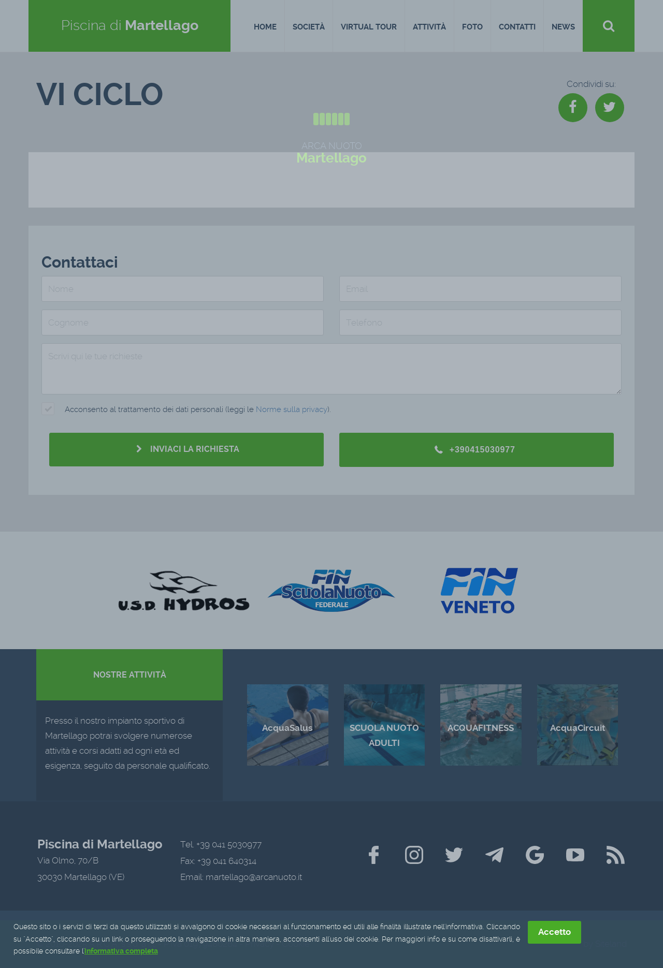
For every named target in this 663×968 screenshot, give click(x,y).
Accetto (554, 932)
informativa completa (121, 952)
